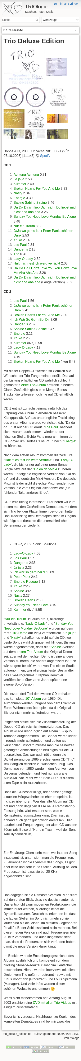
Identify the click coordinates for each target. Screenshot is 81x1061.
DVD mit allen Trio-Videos (52, 1002)
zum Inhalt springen (66, 3)
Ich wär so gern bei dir (30, 572)
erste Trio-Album (33, 385)
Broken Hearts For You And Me (37, 188)
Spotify (45, 156)
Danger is (21, 249)
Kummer (20, 184)
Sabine (19, 591)
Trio (16, 254)
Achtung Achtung (26, 174)
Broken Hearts (24, 600)
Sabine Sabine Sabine (30, 202)
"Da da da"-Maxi (45, 469)
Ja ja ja (19, 179)
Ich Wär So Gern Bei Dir (32, 319)
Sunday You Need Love (31, 605)
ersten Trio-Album (30, 652)
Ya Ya (18, 240)
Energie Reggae (26, 581)
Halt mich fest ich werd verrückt (37, 263)
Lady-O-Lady (23, 259)
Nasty (18, 193)
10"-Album (33, 698)
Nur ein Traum (24, 226)
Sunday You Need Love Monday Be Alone (45, 216)
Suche (38, 19)
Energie (19, 198)
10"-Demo (19, 633)
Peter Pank (22, 577)
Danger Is (21, 563)
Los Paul (20, 245)
